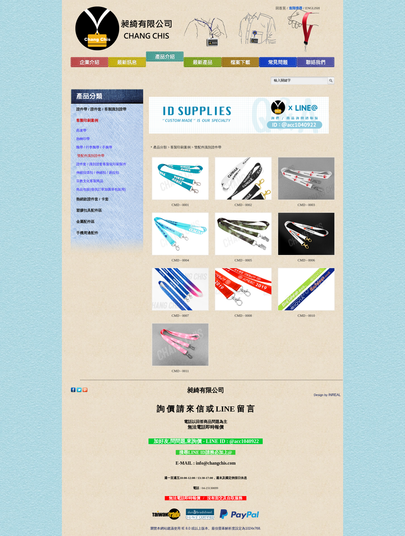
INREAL (334, 395)
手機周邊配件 (87, 233)
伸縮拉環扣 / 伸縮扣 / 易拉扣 (97, 173)
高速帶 (81, 130)
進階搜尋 (295, 8)
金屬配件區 (85, 222)
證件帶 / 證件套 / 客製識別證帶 (101, 109)
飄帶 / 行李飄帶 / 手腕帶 (94, 147)
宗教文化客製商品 (89, 181)
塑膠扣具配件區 (89, 210)
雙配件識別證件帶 (90, 156)
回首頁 (281, 8)
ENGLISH (312, 8)
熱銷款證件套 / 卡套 (92, 199)
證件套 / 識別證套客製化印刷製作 (101, 164)
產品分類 (160, 147)
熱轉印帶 (83, 139)
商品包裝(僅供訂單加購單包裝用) (101, 189)
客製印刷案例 (87, 120)
